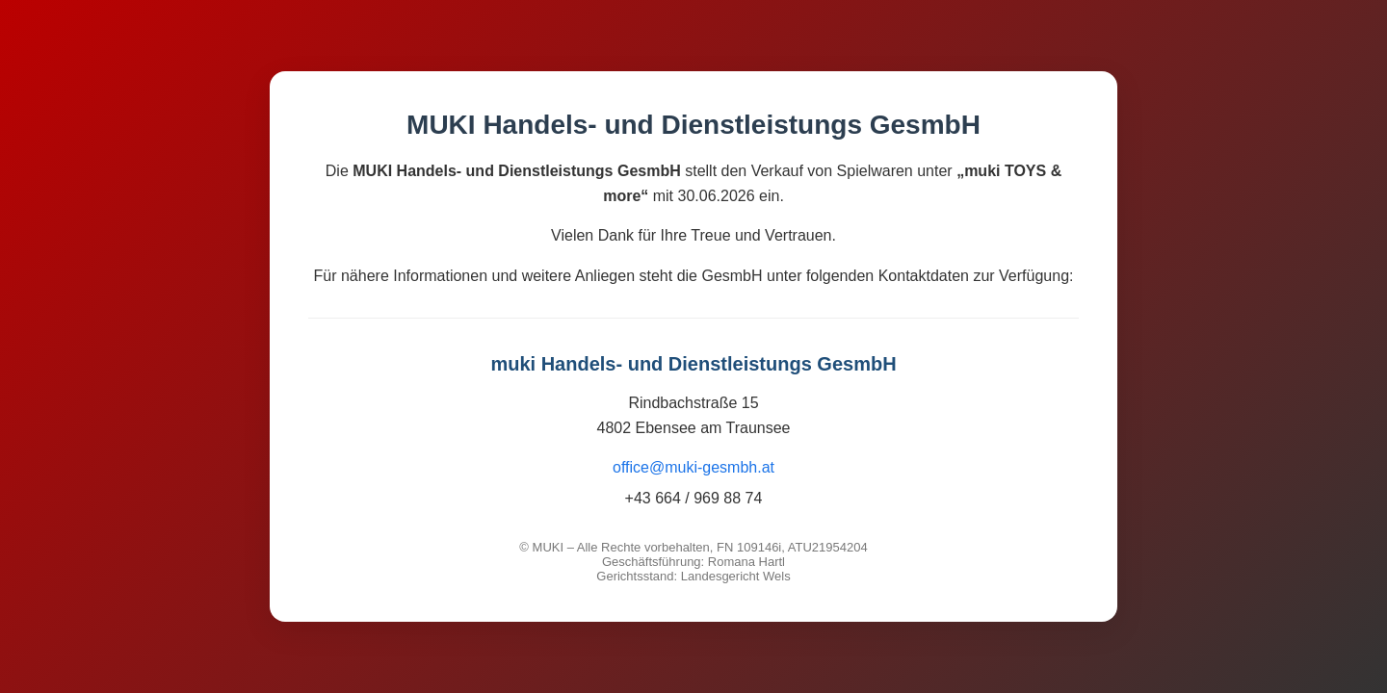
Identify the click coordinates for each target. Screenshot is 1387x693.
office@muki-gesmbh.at (693, 467)
